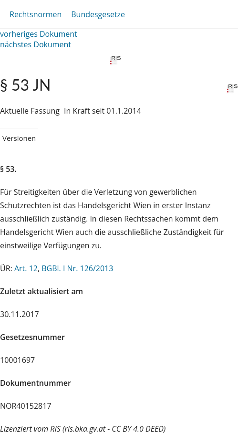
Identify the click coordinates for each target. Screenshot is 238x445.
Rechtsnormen (36, 14)
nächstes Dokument (35, 44)
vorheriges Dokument (38, 34)
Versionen (19, 138)
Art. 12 (26, 268)
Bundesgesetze (98, 14)
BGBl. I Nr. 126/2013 (77, 268)
